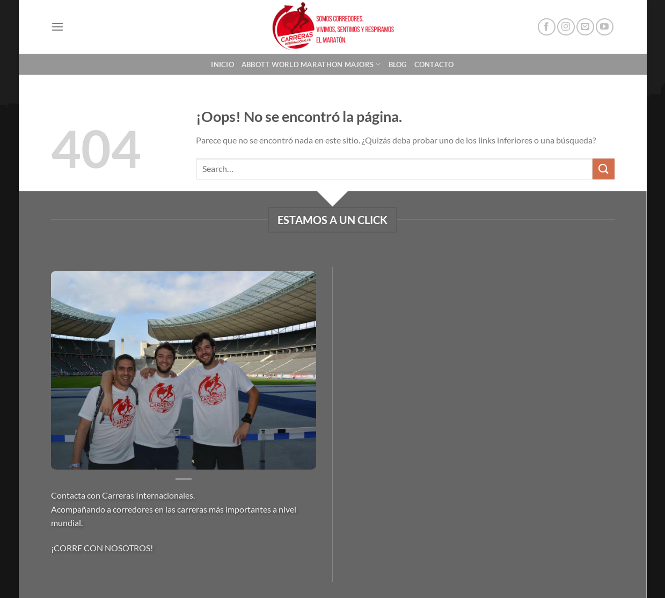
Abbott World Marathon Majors (311, 64)
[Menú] (57, 26)
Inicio (222, 64)
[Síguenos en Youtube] (604, 27)
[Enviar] (603, 168)
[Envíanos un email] (585, 27)
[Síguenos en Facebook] (547, 27)
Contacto (434, 64)
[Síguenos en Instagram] (566, 27)
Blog (398, 64)
